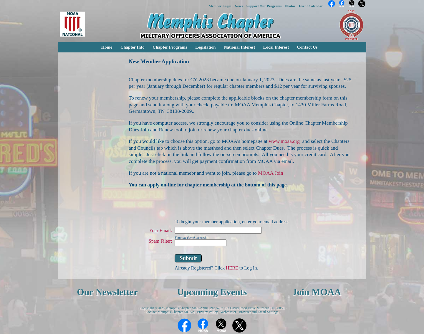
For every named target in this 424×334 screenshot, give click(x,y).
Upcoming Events (212, 292)
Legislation (205, 47)
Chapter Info (132, 47)
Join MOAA (316, 292)
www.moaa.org (284, 141)
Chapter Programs (170, 47)
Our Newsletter (107, 292)
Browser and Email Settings (258, 312)
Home (106, 47)
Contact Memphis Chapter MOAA (170, 312)
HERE (232, 267)
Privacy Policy (207, 312)
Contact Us (307, 47)
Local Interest (276, 47)
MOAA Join (270, 173)
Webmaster (228, 312)
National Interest (239, 47)
